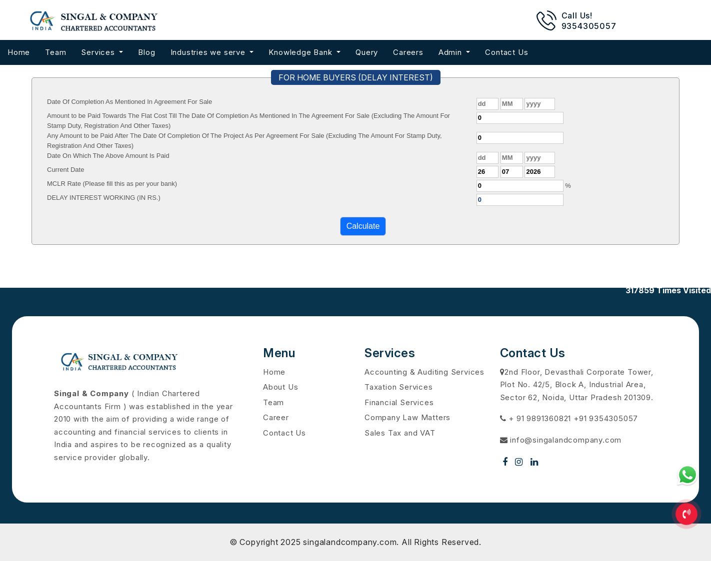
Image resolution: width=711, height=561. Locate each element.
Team (55, 52)
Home (19, 52)
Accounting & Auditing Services (424, 372)
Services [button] (99, 52)
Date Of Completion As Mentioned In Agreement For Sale (129, 101)
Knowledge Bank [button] (301, 52)
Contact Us (506, 52)
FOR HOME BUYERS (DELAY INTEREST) (355, 77)
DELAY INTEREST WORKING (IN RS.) (103, 197)
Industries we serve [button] (209, 52)
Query (367, 52)
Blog (146, 52)
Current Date (65, 169)
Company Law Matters (407, 417)
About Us (280, 387)
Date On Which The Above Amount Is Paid (108, 155)
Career (276, 417)
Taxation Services (398, 387)
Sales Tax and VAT (400, 433)
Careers (408, 52)
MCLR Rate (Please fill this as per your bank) (112, 183)
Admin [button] (451, 52)
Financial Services (399, 402)
